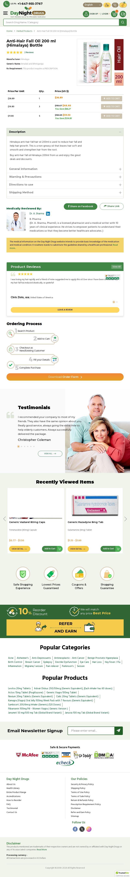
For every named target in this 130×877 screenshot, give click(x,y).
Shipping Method (21, 192)
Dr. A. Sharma (37, 214)
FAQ (9, 804)
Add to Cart (112, 98)
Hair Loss (97, 662)
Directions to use (21, 184)
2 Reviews (29, 52)
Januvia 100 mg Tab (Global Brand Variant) (87, 713)
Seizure (81, 666)
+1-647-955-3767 (30, 4)
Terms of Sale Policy (80, 796)
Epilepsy (47, 662)
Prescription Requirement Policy (86, 804)
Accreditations (14, 796)
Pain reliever (52, 666)
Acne (11, 658)
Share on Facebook (80, 206)
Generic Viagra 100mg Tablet (62, 693)
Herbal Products (24, 31)
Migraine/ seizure (34, 666)
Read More (42, 849)
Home (10, 31)
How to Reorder (14, 800)
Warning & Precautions (25, 176)
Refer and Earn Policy (80, 812)
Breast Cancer (32, 662)
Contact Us (12, 812)
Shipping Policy (78, 788)
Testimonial (12, 808)
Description (17, 131)
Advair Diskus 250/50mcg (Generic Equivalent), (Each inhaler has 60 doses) (73, 689)
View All (117, 267)
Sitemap (75, 816)
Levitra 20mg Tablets (19, 689)
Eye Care (84, 662)
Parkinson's (68, 666)
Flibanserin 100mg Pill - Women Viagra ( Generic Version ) (38, 709)
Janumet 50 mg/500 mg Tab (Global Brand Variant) (35, 713)
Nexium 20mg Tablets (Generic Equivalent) (30, 697)
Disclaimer (76, 808)
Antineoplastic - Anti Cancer (69, 658)
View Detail (17, 549)
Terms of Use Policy (80, 792)
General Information (23, 169)
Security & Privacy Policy (82, 784)
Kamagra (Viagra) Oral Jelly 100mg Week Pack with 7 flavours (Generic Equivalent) (50, 701)
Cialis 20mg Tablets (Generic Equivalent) (77, 697)
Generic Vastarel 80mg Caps (27, 522)
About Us (11, 784)
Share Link (111, 206)
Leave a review (65, 310)
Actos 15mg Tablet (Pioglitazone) (25, 693)
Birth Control (15, 662)
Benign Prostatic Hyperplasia (103, 658)
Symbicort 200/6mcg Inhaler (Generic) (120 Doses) (34, 705)
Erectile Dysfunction (66, 662)
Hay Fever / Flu (112, 662)
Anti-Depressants (41, 658)
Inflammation (14, 666)
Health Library (13, 788)
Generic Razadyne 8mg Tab (85, 522)
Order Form (63, 376)
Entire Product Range (16, 792)
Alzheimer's (23, 658)
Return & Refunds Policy (82, 800)
